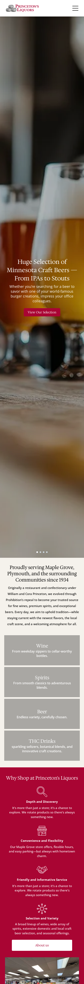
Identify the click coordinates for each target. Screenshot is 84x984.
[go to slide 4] (47, 552)
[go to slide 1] (37, 552)
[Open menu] (75, 8)
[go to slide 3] (43, 552)
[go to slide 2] (40, 552)
